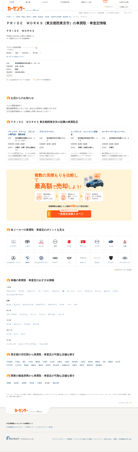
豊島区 (97, 362)
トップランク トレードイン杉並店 (84, 133)
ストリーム (23, 314)
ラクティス (88, 291)
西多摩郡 (99, 365)
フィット (33, 314)
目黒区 (59, 362)
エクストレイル (27, 304)
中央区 (17, 362)
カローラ (107, 291)
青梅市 (26, 365)
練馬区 (110, 362)
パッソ (79, 291)
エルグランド (40, 304)
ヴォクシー (56, 291)
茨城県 (8, 383)
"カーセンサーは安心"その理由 (83, 439)
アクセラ (27, 324)
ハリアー (46, 291)
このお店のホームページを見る (19, 80)
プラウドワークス (46, 132)
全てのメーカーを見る (124, 270)
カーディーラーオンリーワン (113, 132)
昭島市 (33, 365)
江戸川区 (9, 365)
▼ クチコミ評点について (15, 57)
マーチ (62, 304)
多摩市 (74, 365)
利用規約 (69, 439)
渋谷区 (83, 362)
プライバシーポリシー (58, 439)
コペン (16, 334)
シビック (61, 314)
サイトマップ (128, 13)
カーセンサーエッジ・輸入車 (44, 427)
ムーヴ (8, 334)
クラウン (116, 291)
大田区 (67, 362)
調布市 (41, 365)
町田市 (48, 365)
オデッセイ (51, 314)
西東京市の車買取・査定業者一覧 (61, 17)
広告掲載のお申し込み (125, 439)
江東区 (45, 362)
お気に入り (124, 7)
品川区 (52, 362)
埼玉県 (32, 383)
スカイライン (52, 304)
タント (23, 334)
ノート (69, 304)
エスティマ (31, 291)
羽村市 (82, 365)
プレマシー (17, 324)
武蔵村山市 (66, 365)
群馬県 (24, 383)
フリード (42, 314)
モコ (75, 304)
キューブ (17, 304)
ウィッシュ (71, 291)
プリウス (21, 291)
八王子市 (18, 365)
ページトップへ (124, 403)
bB (63, 291)
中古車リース (29, 427)
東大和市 (56, 365)
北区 (104, 362)
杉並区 (90, 362)
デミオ (8, 324)
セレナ (8, 304)
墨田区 (38, 362)
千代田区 (9, 362)
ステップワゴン (11, 314)
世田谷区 (75, 362)
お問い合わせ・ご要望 (110, 439)
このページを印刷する (43, 80)
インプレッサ (11, 344)
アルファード (11, 291)
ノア (39, 291)
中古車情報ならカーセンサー (14, 427)
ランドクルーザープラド (14, 295)
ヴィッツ (98, 291)
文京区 (30, 362)
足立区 (118, 362)
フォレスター (44, 344)
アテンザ (36, 324)
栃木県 (16, 383)
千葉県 (39, 383)
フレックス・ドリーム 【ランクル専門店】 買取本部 (21, 133)
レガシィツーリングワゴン (27, 344)
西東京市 (90, 365)
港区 (24, 362)
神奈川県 (56, 383)
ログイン (110, 7)
